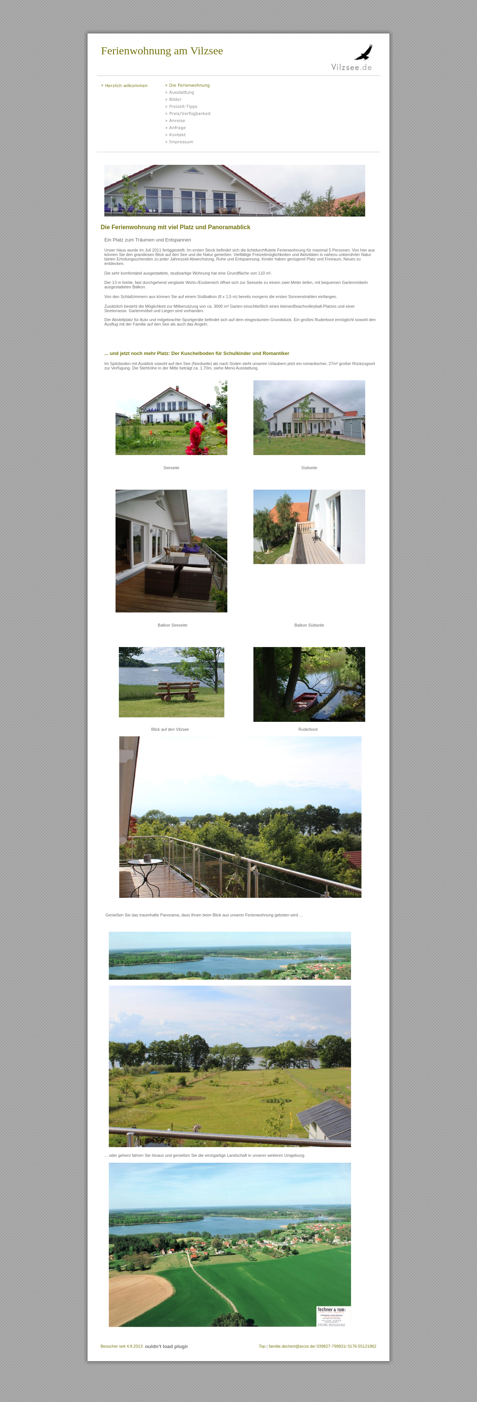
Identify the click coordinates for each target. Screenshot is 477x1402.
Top (262, 1346)
